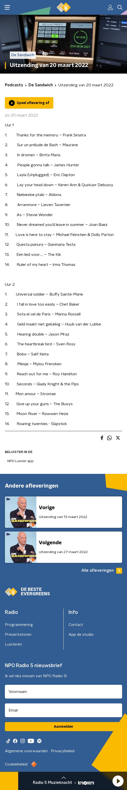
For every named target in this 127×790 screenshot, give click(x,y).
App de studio (81, 634)
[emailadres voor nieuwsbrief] (63, 710)
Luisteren (13, 644)
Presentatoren (18, 634)
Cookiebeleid (16, 764)
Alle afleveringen (101, 571)
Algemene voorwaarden (26, 751)
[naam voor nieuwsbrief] (63, 692)
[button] (118, 781)
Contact (76, 625)
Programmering (19, 625)
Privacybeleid (62, 751)
